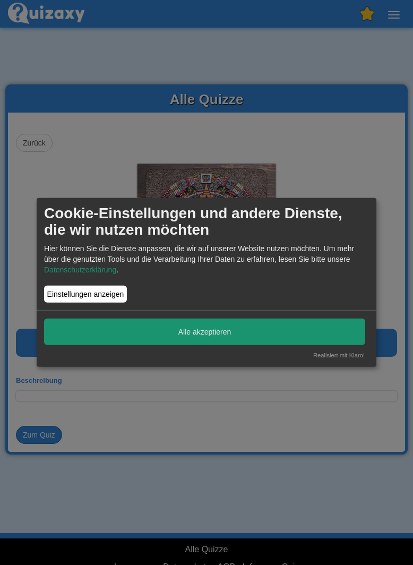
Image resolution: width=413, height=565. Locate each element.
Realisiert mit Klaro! (339, 355)
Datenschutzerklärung (80, 270)
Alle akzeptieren (204, 331)
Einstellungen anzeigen (85, 294)
